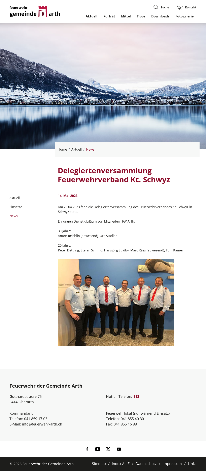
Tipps (141, 16)
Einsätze (15, 207)
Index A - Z (121, 463)
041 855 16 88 (125, 424)
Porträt (109, 16)
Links (192, 463)
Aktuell (91, 16)
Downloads (160, 16)
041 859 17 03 (35, 418)
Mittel (126, 16)
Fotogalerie (184, 16)
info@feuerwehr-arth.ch (42, 424)
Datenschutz (146, 463)
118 (136, 396)
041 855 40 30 (132, 418)
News (13, 217)
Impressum (172, 463)
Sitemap (99, 463)
